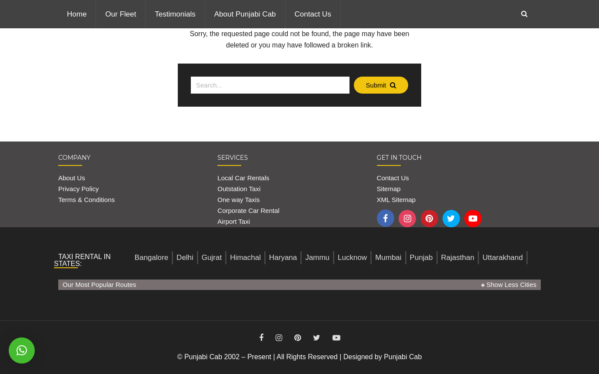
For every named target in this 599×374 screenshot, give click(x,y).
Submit (381, 85)
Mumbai (388, 257)
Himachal (245, 257)
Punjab (421, 257)
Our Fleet (120, 14)
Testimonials (175, 14)
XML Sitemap (396, 199)
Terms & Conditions (86, 199)
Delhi (184, 257)
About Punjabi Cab (245, 14)
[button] (22, 350)
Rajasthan (458, 257)
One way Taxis (238, 199)
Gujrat (212, 257)
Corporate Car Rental (248, 210)
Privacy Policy (78, 188)
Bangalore (152, 257)
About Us (71, 178)
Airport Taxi (234, 221)
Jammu (317, 257)
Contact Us (313, 14)
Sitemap (389, 188)
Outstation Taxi (238, 188)
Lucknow (352, 257)
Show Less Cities (508, 284)
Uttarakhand (503, 257)
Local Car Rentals (243, 178)
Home (77, 14)
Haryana (283, 257)
